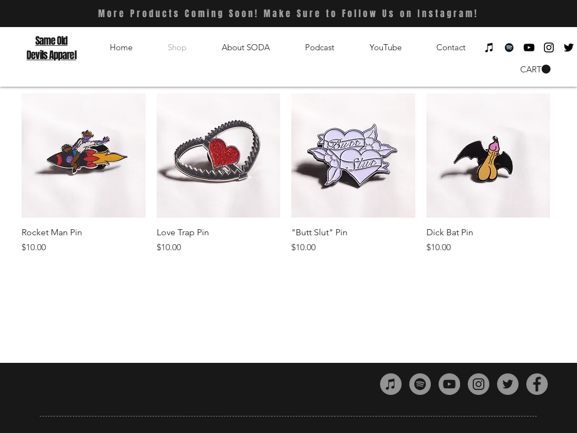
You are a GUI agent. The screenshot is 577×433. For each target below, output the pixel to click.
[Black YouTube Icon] (529, 47)
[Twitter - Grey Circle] (508, 384)
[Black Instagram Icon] (548, 47)
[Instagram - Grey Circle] (478, 384)
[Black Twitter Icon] (568, 47)
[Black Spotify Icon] (509, 47)
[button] (535, 69)
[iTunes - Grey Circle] (391, 384)
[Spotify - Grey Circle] (420, 384)
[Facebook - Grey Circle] (537, 384)
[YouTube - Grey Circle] (449, 384)
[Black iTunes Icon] (489, 47)
